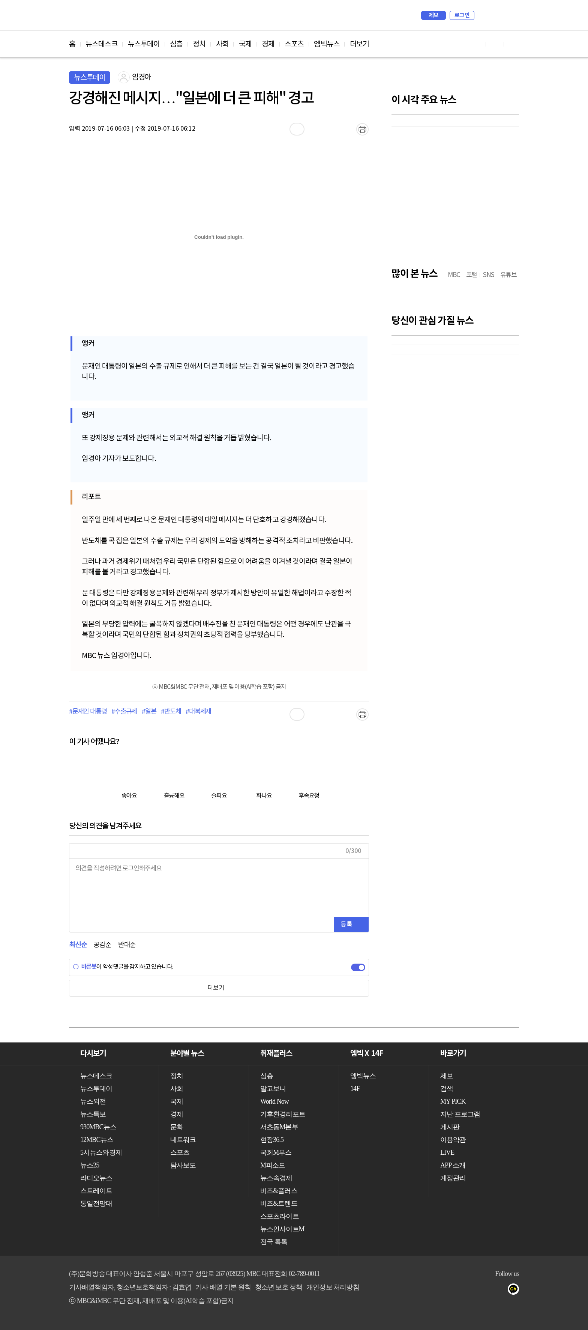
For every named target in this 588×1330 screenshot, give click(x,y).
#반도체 (171, 711)
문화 (176, 1127)
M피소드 (272, 1165)
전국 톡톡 (273, 1242)
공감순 (102, 945)
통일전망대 (96, 1203)
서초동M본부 (279, 1127)
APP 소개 (452, 1165)
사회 (222, 44)
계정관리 (453, 1178)
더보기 (359, 44)
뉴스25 (89, 1165)
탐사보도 (183, 1165)
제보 (434, 15)
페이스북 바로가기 (495, 44)
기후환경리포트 (282, 1114)
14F (355, 1088)
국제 (245, 44)
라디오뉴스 (96, 1178)
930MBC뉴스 (98, 1127)
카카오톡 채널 (516, 1290)
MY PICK (494, 15)
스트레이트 (96, 1190)
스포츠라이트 (279, 1216)
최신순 (78, 945)
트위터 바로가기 (513, 44)
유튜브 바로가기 (477, 44)
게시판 (449, 1127)
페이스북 (486, 1290)
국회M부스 (276, 1152)
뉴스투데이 (144, 44)
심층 (176, 44)
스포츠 (294, 44)
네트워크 (183, 1139)
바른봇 (84, 967)
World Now (274, 1101)
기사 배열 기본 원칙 (223, 1287)
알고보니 (273, 1088)
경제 (268, 44)
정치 (199, 44)
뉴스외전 (93, 1101)
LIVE (447, 1152)
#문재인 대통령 (87, 711)
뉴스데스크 (102, 44)
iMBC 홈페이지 (511, 15)
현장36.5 (272, 1139)
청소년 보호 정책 (279, 1287)
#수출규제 (124, 711)
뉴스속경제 (276, 1178)
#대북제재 (198, 711)
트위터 (501, 1290)
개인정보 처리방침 (332, 1287)
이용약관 (453, 1139)
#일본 (149, 711)
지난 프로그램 (460, 1114)
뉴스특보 (93, 1114)
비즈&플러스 (278, 1190)
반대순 (127, 945)
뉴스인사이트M (282, 1229)
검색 (483, 15)
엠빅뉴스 (326, 44)
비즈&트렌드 (278, 1203)
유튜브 (471, 1290)
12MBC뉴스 (96, 1139)
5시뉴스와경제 (101, 1152)
